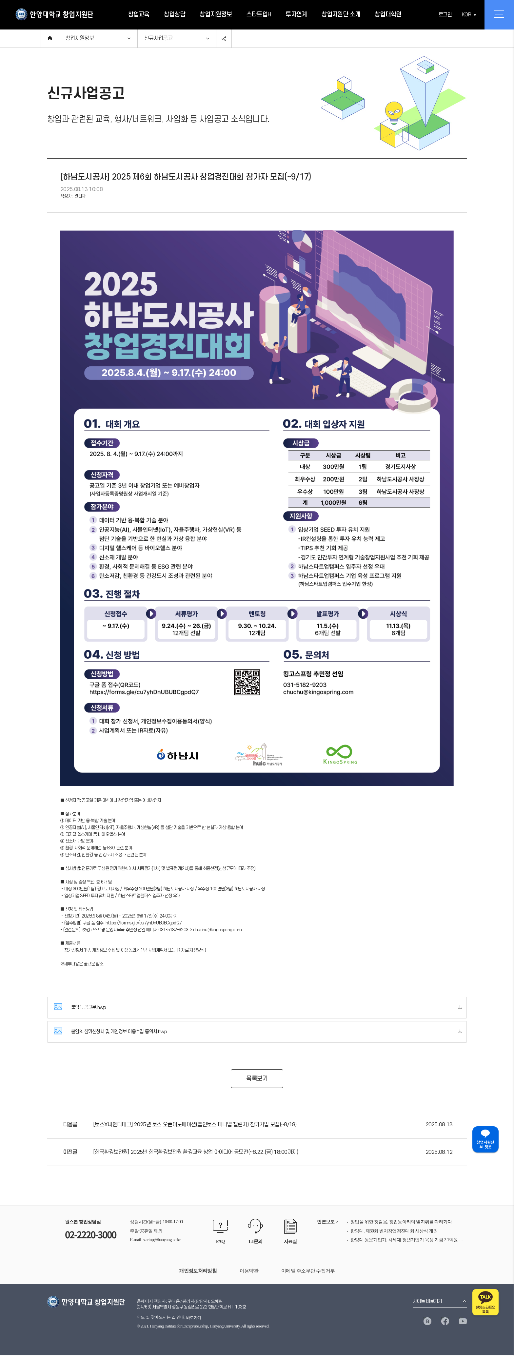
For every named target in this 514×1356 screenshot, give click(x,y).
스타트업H (258, 14)
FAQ (220, 1242)
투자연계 (296, 14)
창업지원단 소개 (341, 14)
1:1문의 (255, 1242)
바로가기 (193, 1318)
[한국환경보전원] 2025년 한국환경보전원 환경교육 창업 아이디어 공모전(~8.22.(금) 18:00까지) (195, 1153)
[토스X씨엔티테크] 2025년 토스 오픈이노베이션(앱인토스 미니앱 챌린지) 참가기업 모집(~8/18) (195, 1126)
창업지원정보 (216, 14)
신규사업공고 (158, 38)
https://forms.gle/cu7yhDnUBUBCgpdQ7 (144, 922)
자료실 (290, 1242)
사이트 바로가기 (427, 1302)
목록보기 (256, 1078)
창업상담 (174, 14)
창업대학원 (388, 14)
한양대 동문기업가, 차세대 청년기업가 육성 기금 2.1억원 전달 (408, 1240)
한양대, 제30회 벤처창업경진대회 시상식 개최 (394, 1231)
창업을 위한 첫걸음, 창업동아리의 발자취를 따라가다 (401, 1222)
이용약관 (249, 1271)
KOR (466, 15)
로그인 (445, 15)
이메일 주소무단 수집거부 (308, 1271)
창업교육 (138, 14)
